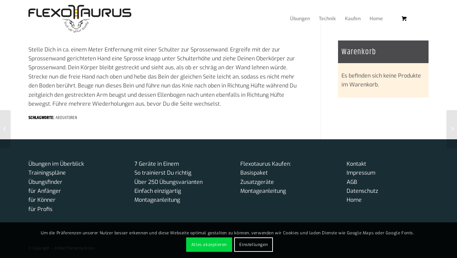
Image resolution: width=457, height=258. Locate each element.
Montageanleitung (157, 199)
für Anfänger (44, 191)
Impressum (361, 172)
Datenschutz (362, 191)
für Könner (42, 199)
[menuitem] (294, 12)
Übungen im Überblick (56, 163)
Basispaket (254, 172)
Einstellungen (253, 244)
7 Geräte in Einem (156, 163)
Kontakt (356, 163)
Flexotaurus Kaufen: (265, 163)
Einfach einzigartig (157, 191)
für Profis (40, 209)
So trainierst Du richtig (162, 172)
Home (354, 199)
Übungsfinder (45, 182)
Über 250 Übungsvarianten (168, 182)
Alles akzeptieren (209, 244)
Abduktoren (66, 117)
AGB (352, 182)
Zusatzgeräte (257, 182)
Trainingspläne (47, 172)
